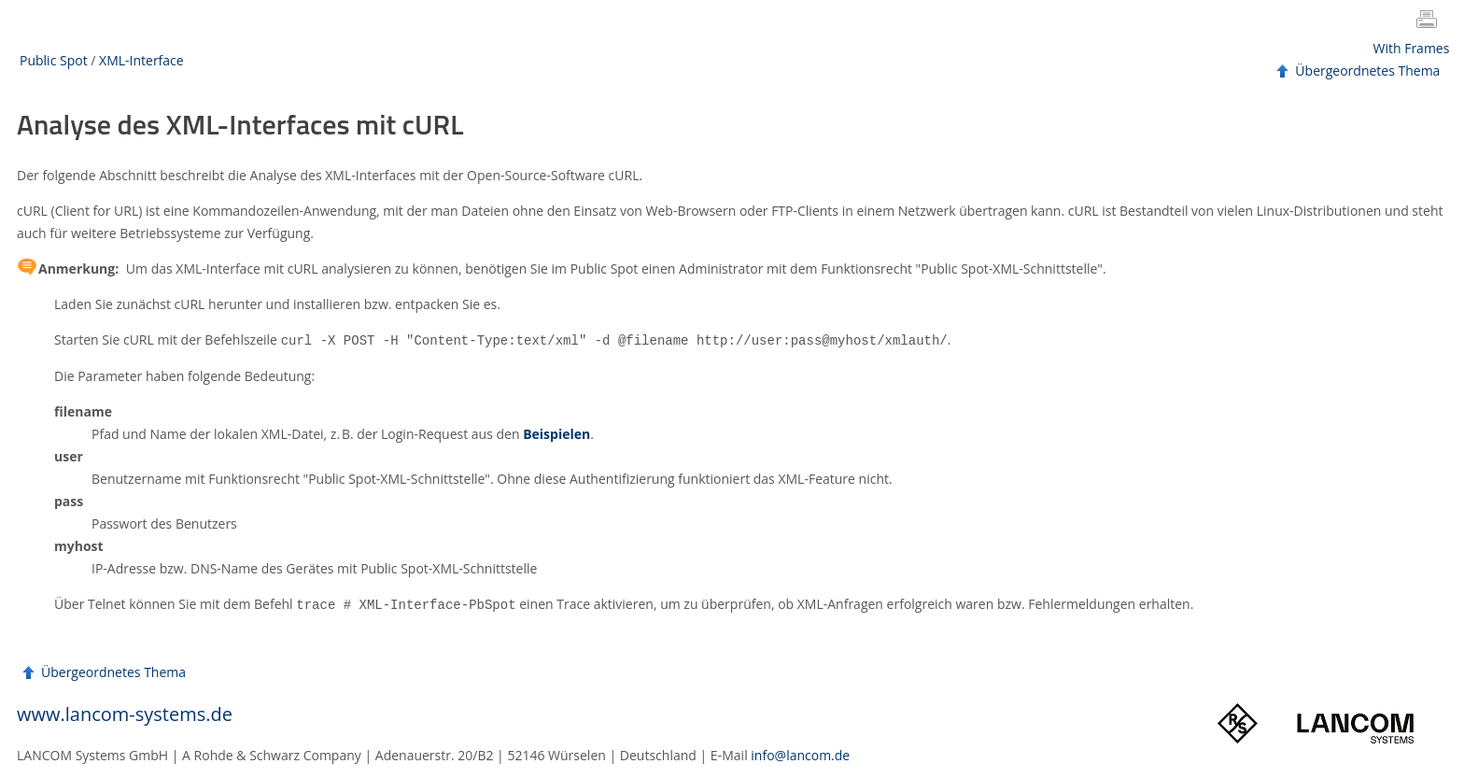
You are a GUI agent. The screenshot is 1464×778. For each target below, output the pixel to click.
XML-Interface (141, 60)
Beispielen (556, 433)
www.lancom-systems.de (124, 712)
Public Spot (54, 60)
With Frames (1411, 48)
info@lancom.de (800, 753)
